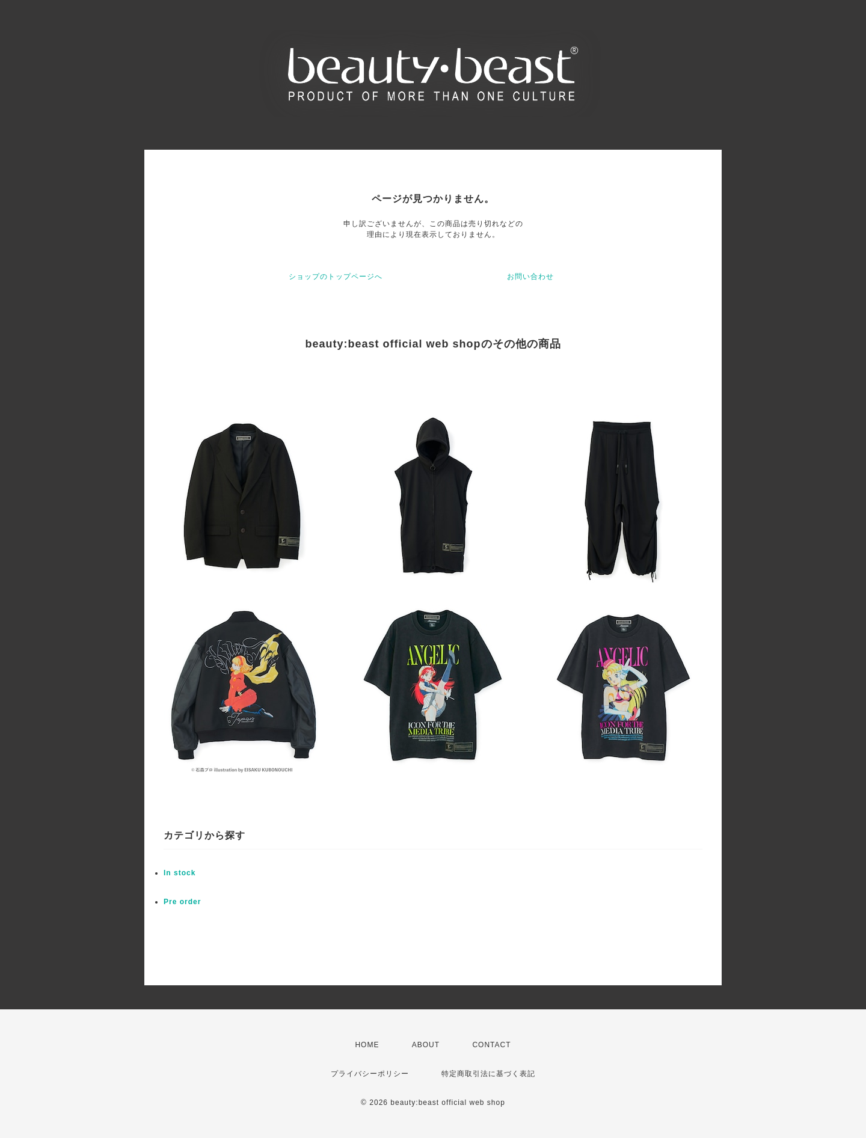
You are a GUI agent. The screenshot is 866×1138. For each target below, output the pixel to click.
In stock (179, 873)
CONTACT (491, 1045)
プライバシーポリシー (370, 1073)
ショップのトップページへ (335, 276)
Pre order (182, 902)
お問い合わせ (530, 276)
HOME (367, 1045)
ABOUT (426, 1045)
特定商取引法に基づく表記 (488, 1073)
